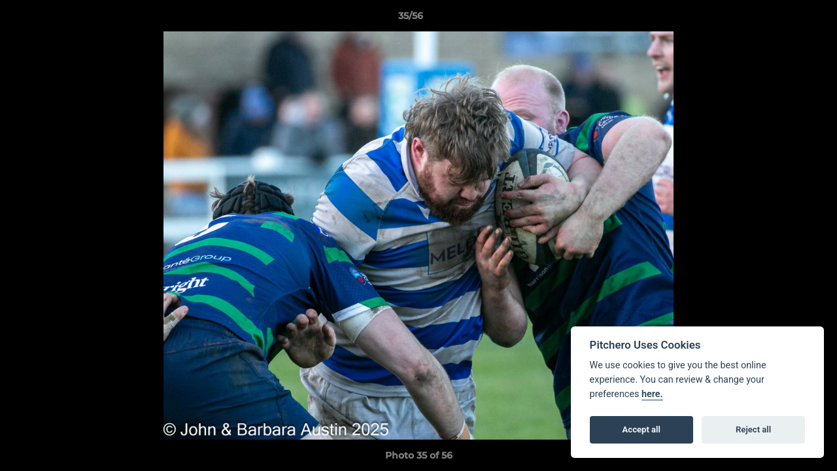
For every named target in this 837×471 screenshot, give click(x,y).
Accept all (641, 429)
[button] (782, 19)
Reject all (753, 429)
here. (652, 394)
